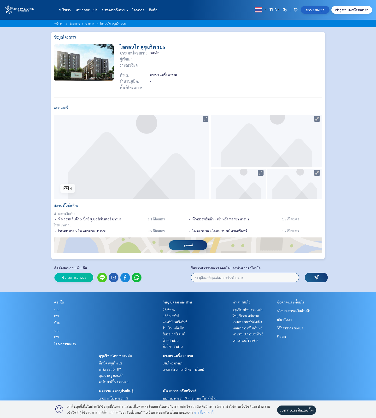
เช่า (56, 315)
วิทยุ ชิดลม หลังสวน (177, 302)
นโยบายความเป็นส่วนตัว (294, 311)
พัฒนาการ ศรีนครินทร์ (180, 390)
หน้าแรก (65, 10)
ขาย (56, 309)
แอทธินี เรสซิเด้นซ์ (175, 322)
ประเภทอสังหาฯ (115, 10)
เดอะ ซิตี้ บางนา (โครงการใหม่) (183, 369)
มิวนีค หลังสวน (173, 346)
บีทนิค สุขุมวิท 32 (110, 363)
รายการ (89, 23)
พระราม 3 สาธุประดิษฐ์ (116, 390)
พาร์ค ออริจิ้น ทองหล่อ (114, 381)
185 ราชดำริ (171, 315)
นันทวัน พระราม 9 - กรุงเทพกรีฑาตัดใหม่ (190, 398)
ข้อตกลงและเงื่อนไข (291, 302)
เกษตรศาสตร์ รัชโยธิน (247, 322)
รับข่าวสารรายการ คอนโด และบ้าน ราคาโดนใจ (226, 268)
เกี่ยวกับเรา (284, 319)
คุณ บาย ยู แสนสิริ (111, 375)
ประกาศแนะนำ (86, 10)
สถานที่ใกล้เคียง (66, 205)
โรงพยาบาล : (62, 225)
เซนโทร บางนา (172, 363)
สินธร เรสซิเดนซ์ (174, 334)
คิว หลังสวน (171, 340)
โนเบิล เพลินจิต (173, 328)
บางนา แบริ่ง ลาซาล (178, 355)
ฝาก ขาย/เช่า (315, 10)
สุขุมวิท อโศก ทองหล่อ (115, 355)
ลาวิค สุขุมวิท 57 (110, 369)
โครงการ (138, 10)
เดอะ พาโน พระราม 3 (113, 398)
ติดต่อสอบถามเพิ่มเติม (70, 268)
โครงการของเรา (65, 344)
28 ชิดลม (169, 309)
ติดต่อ (153, 10)
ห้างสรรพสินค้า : (64, 213)
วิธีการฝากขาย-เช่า (290, 328)
